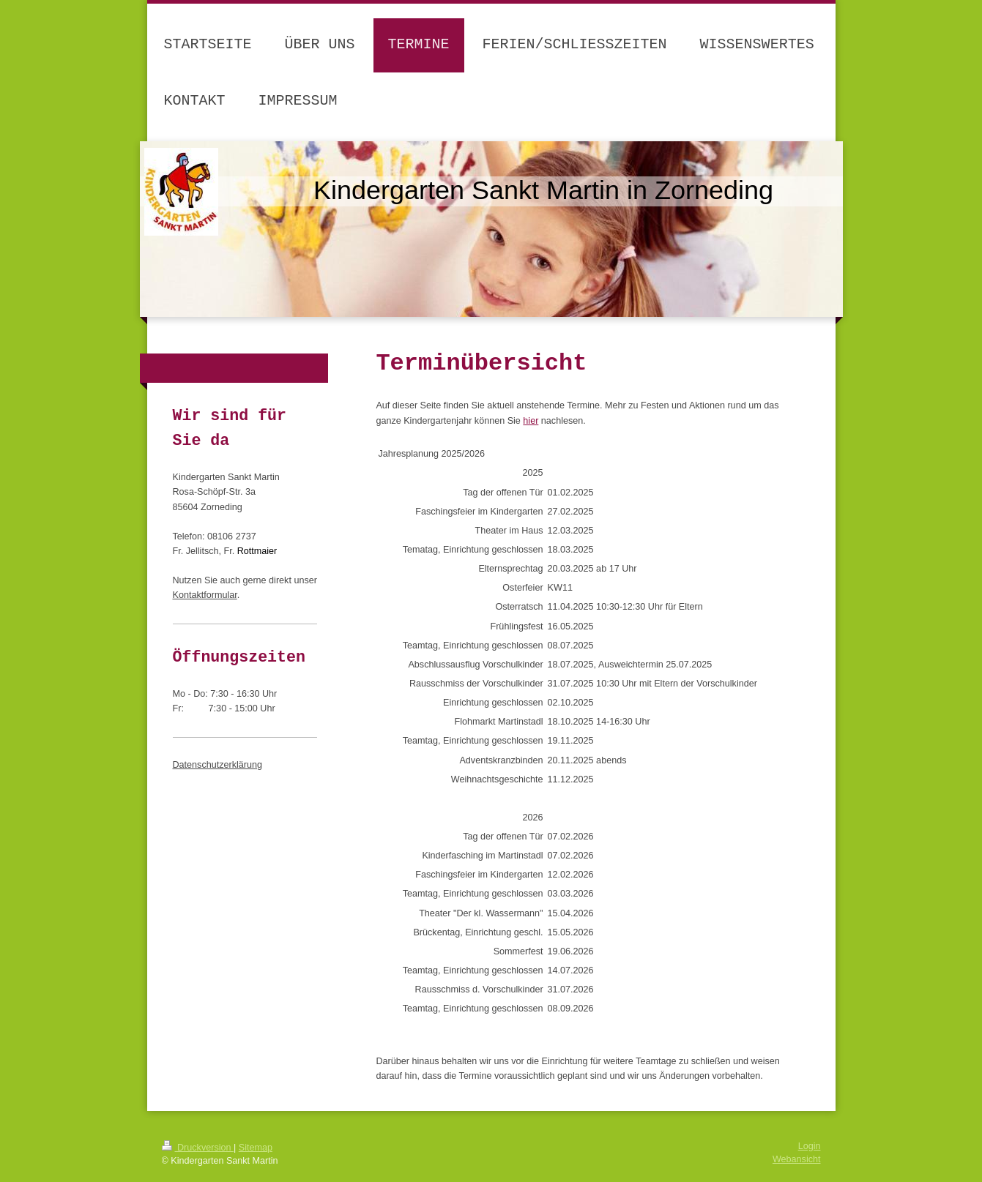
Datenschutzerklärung (218, 765)
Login (809, 1146)
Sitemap (255, 1147)
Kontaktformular (205, 595)
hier (530, 421)
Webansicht (797, 1159)
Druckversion (198, 1147)
